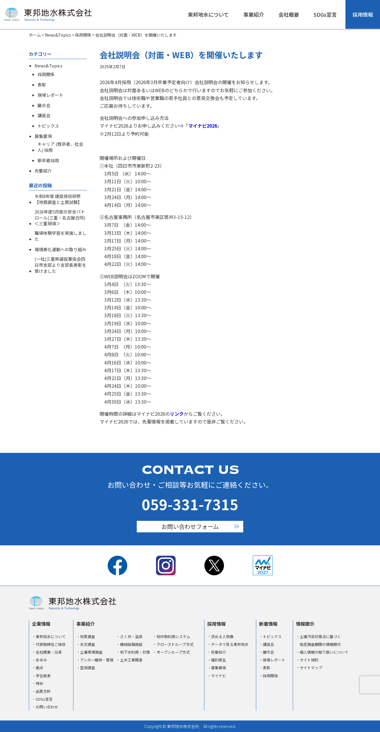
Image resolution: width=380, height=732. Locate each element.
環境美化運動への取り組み (60, 249)
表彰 (41, 85)
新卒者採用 (48, 160)
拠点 (39, 667)
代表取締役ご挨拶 (51, 644)
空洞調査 (87, 667)
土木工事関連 (131, 660)
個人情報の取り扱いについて (324, 652)
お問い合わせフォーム (190, 526)
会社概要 (288, 14)
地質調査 (87, 636)
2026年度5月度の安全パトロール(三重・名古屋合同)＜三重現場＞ (60, 218)
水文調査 (87, 644)
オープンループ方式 (173, 652)
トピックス (48, 126)
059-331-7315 (190, 503)
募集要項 (43, 136)
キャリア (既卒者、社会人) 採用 (60, 147)
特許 (39, 683)
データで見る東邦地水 (229, 644)
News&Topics (48, 66)
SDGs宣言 (325, 14)
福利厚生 (218, 660)
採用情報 (362, 14)
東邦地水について (208, 14)
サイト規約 (309, 660)
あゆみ (41, 660)
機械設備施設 (131, 644)
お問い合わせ (47, 707)
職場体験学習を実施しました (60, 236)
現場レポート (50, 95)
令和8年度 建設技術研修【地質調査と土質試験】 (58, 199)
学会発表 (43, 675)
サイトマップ (311, 667)
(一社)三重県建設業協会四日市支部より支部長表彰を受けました (60, 265)
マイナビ (218, 675)
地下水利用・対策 (135, 652)
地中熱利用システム (173, 636)
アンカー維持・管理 (96, 660)
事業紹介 (253, 14)
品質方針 (43, 691)
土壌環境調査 (91, 652)
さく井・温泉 (131, 636)
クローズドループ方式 (175, 644)
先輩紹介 (43, 171)
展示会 (43, 105)
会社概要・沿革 (49, 652)
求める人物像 (222, 636)
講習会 (43, 115)
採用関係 (46, 74)
